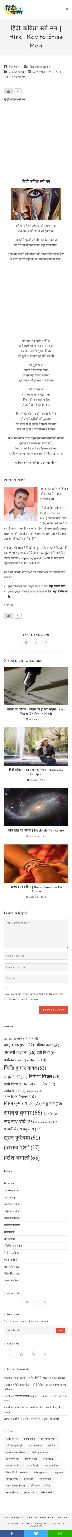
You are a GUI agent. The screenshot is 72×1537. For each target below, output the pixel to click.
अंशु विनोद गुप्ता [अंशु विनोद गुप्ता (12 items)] (19, 1044)
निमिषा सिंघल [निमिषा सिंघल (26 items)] (45, 1076)
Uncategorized (11, 1190)
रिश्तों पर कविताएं (11, 1252)
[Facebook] (27, 1302)
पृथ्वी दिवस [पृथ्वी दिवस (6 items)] (13, 1084)
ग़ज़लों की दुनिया (11, 1280)
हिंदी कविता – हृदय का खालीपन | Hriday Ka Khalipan (36, 772)
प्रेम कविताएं (9, 1232)
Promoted (9, 1183)
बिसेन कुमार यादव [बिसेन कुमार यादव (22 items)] (23, 1103)
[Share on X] (36, 643)
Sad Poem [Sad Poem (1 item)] (10, 1039)
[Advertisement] (36, 141)
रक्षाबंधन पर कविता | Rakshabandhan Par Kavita (36, 889)
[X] (45, 1302)
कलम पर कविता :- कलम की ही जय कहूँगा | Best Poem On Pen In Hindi (36, 711)
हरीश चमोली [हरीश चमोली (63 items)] (22, 1157)
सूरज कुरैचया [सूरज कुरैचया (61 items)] (22, 1138)
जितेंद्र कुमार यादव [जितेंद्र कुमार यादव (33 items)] (25, 1067)
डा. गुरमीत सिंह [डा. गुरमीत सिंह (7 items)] (15, 1077)
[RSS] (45, 1354)
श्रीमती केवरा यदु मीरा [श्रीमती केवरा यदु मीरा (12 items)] (22, 1129)
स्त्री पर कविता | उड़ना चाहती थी (40, 462)
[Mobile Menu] (67, 9)
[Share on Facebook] (26, 643)
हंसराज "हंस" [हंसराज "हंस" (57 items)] (22, 1147)
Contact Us (31, 1517)
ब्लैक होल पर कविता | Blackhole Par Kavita (36, 830)
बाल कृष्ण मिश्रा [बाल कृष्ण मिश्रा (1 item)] (34, 1091)
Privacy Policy (47, 1517)
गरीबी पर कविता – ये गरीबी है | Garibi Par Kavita (36, 1419)
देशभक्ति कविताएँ (12, 1225)
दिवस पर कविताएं (11, 1218)
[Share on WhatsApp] (46, 643)
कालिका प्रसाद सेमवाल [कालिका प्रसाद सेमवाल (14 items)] (25, 1060)
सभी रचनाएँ (63, 1517)
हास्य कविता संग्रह (12, 1266)
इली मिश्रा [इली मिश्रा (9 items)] (46, 1052)
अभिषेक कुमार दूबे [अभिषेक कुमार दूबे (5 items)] (48, 1045)
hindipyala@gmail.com (32, 558)
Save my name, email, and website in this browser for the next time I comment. (34, 996)
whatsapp (60, 1533)
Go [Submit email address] (60, 1330)
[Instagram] (36, 1302)
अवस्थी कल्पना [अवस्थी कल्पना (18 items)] (19, 1052)
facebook (12, 1533)
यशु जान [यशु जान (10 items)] (52, 1103)
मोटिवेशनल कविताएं (13, 1245)
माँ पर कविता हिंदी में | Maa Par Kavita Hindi (44, 1377)
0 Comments (17, 77)
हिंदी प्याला (14, 67)
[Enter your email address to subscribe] (36, 1330)
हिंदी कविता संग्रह (39, 67)
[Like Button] (8, 91)
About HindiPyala (14, 1517)
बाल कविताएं (9, 1239)
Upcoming (9, 1197)
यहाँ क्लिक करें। (57, 586)
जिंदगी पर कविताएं (12, 1204)
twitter (36, 1533)
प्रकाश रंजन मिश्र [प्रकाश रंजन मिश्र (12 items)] (39, 1084)
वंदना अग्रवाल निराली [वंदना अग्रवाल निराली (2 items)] (46, 1122)
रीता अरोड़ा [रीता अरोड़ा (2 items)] (50, 1114)
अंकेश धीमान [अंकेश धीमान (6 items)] (27, 1038)
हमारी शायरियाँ (10, 1259)
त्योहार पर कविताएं (12, 1211)
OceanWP (36, 1526)
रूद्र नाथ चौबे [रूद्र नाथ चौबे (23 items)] (19, 1122)
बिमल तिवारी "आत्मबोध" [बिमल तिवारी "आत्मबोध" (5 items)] (20, 1097)
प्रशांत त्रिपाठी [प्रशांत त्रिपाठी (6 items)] (14, 1091)
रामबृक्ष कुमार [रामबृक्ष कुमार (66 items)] (23, 1113)
